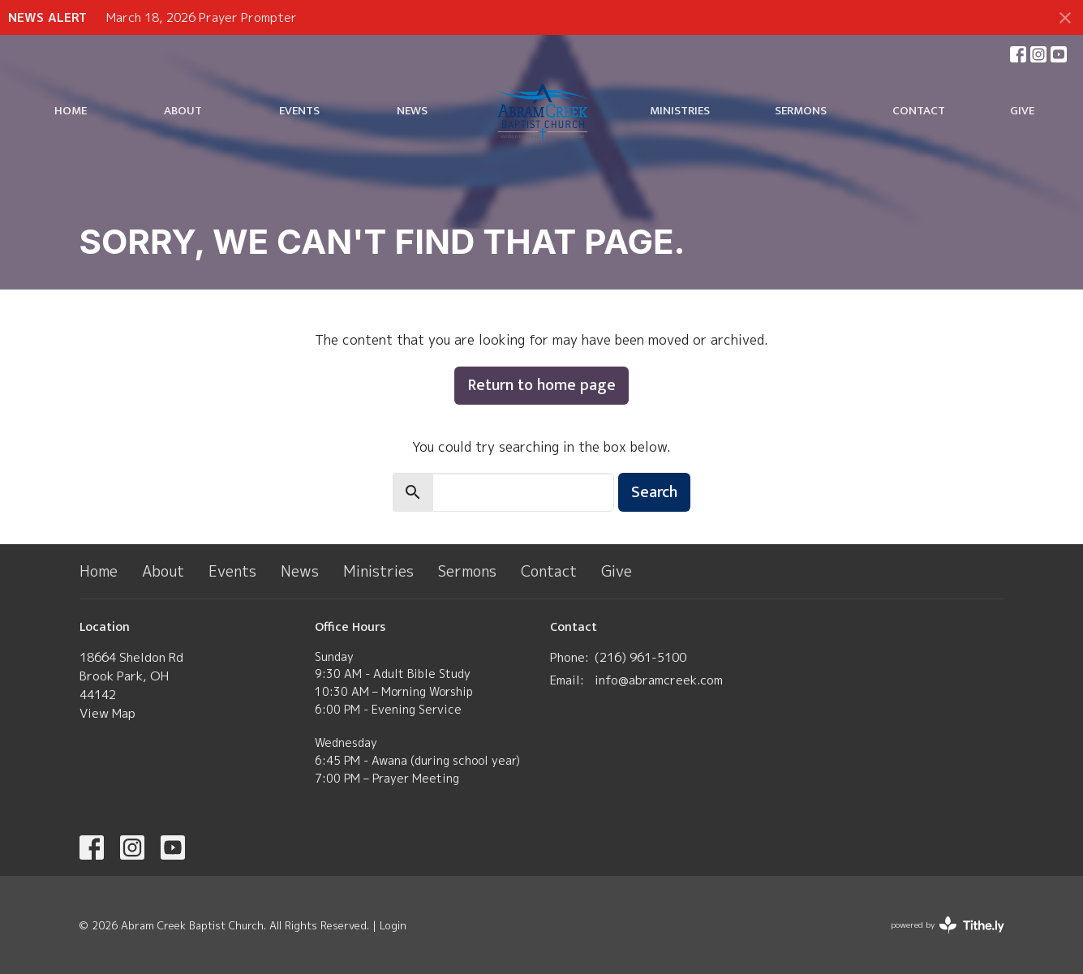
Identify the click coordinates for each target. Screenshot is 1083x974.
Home (70, 111)
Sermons (801, 111)
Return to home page (541, 385)
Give (1022, 111)
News (412, 111)
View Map (107, 713)
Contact (918, 111)
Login (393, 925)
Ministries (680, 111)
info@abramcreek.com (659, 680)
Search (654, 492)
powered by (947, 925)
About (183, 111)
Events (299, 111)
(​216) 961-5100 (640, 657)
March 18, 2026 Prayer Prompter (201, 17)
